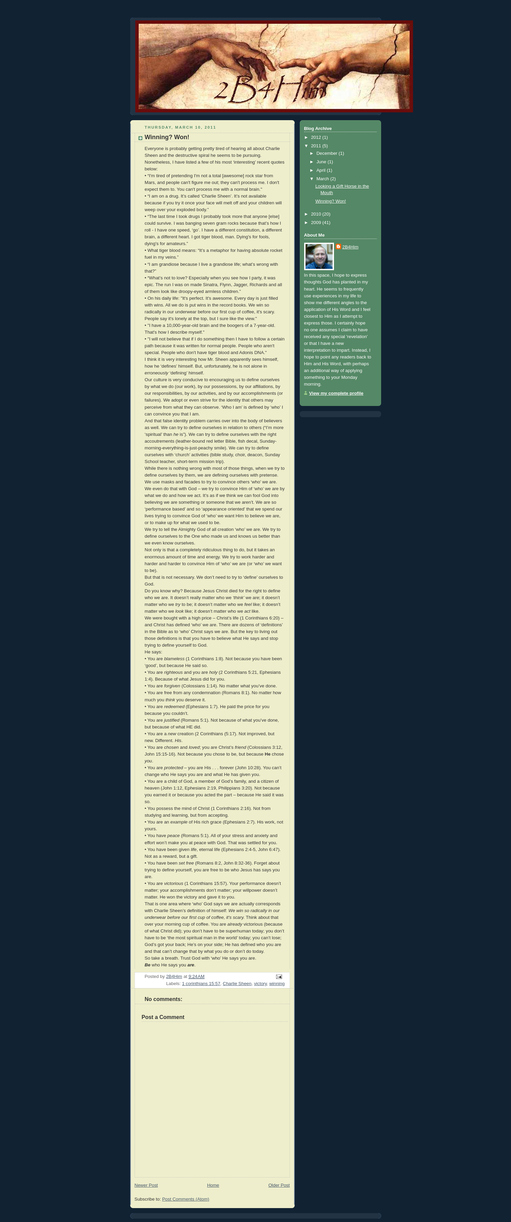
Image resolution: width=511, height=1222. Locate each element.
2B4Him (350, 246)
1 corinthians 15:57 (201, 983)
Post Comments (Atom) (185, 1199)
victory (260, 983)
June (322, 161)
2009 (316, 222)
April (321, 170)
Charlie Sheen (237, 983)
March (323, 178)
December (327, 153)
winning (276, 983)
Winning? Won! (330, 201)
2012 (316, 137)
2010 (316, 214)
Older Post (279, 1185)
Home (213, 1185)
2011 (316, 145)
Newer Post (146, 1185)
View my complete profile (336, 393)
